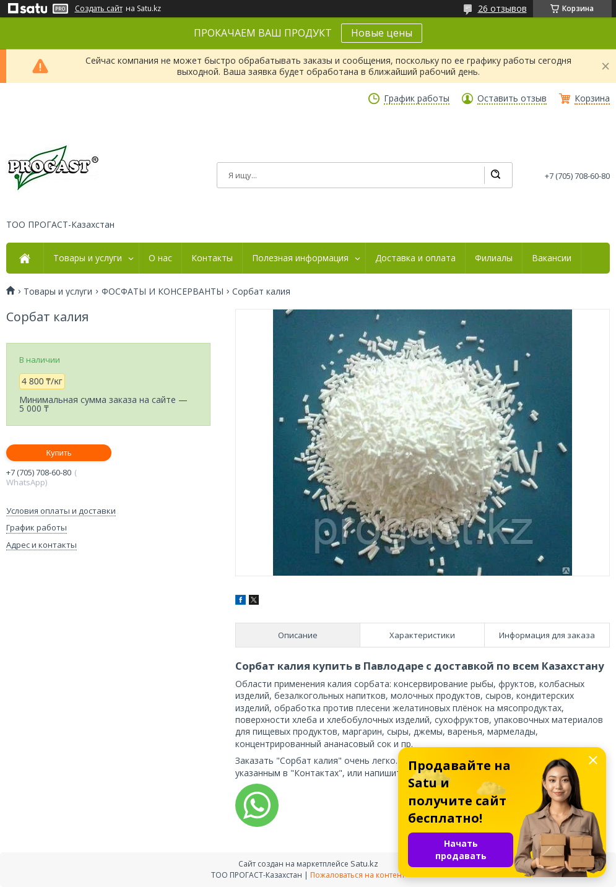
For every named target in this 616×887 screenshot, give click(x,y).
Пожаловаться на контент (357, 875)
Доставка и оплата (415, 258)
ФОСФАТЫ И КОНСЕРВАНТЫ (162, 291)
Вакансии (551, 258)
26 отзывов (502, 8)
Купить (58, 452)
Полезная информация (300, 258)
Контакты (212, 258)
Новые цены (381, 33)
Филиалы (494, 258)
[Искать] (495, 175)
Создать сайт (99, 8)
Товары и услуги (87, 258)
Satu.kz (364, 863)
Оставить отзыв (512, 98)
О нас (160, 258)
